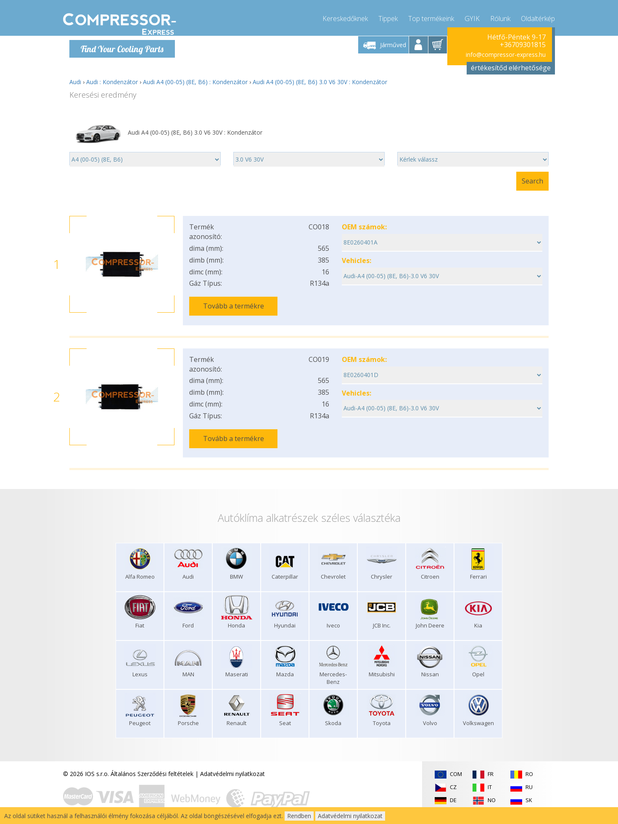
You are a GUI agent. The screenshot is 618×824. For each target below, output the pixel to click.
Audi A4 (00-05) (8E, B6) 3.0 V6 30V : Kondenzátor (320, 82)
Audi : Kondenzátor (112, 82)
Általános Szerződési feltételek (152, 767)
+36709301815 (523, 44)
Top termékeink (431, 17)
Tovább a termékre (233, 306)
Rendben (299, 816)
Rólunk (500, 17)
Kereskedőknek (345, 17)
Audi (75, 82)
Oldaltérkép (538, 17)
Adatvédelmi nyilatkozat (232, 767)
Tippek (388, 17)
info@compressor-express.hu (506, 54)
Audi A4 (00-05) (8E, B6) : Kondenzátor (195, 82)
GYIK (472, 17)
